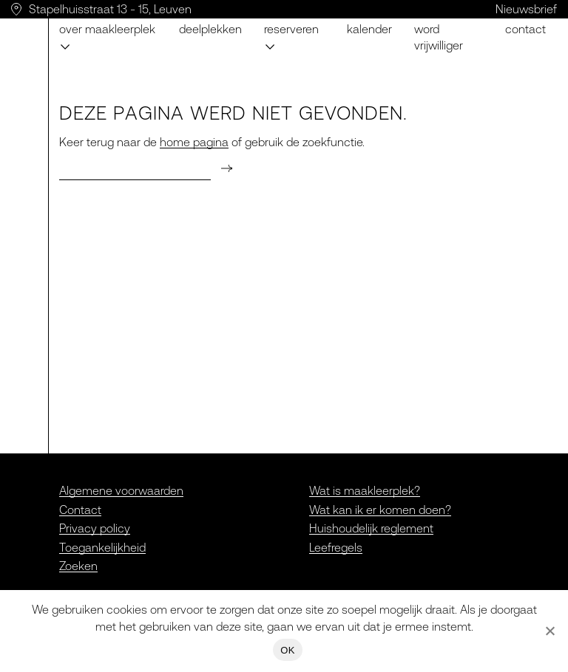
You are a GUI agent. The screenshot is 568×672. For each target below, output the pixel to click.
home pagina (194, 141)
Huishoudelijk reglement (371, 528)
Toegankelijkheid (102, 547)
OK (287, 650)
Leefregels (335, 547)
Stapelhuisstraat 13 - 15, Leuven (110, 9)
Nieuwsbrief (526, 9)
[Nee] (549, 630)
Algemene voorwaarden (121, 490)
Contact (525, 28)
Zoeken (78, 565)
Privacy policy (94, 528)
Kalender (369, 28)
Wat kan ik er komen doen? (380, 509)
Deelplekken (210, 28)
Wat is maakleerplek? (364, 490)
